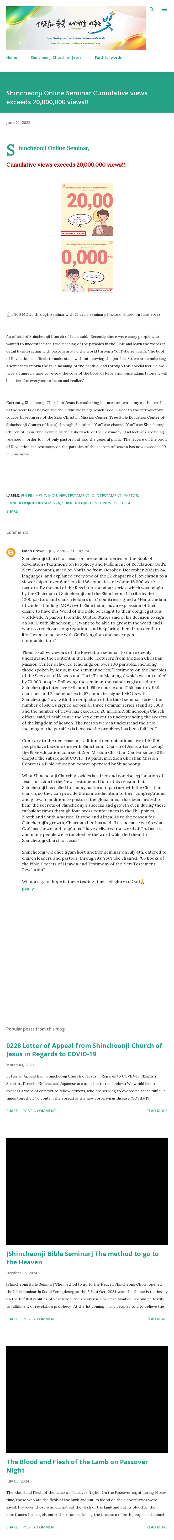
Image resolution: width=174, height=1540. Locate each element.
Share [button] (12, 511)
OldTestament (107, 495)
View (107, 502)
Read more (157, 1110)
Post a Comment (39, 1110)
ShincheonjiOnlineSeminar (33, 502)
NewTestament (74, 495)
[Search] (152, 9)
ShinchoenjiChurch (81, 502)
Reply (28, 889)
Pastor (131, 495)
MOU (52, 495)
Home (11, 57)
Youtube (122, 502)
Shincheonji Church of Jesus (56, 57)
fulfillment (33, 495)
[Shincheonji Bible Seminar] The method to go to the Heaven (82, 1257)
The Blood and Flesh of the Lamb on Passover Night (77, 1465)
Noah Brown (33, 550)
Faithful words (108, 57)
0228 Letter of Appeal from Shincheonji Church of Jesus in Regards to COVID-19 (84, 1049)
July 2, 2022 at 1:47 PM (69, 550)
